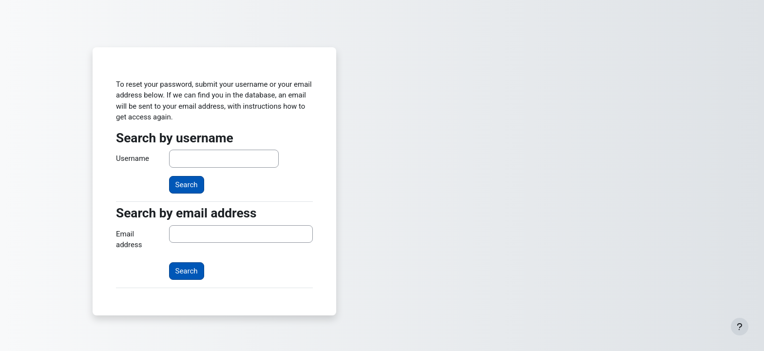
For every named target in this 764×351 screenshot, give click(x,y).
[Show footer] (739, 326)
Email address (129, 240)
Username (132, 158)
